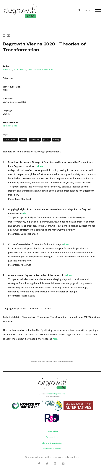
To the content (10, 126)
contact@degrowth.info (55, 394)
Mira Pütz (48, 69)
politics (46, 139)
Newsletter (52, 431)
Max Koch (7, 69)
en (86, 10)
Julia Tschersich (35, 69)
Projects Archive (52, 448)
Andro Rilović (19, 69)
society (56, 139)
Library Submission (52, 443)
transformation (10, 139)
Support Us (52, 437)
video (40, 166)
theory (23, 139)
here (55, 338)
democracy (34, 139)
